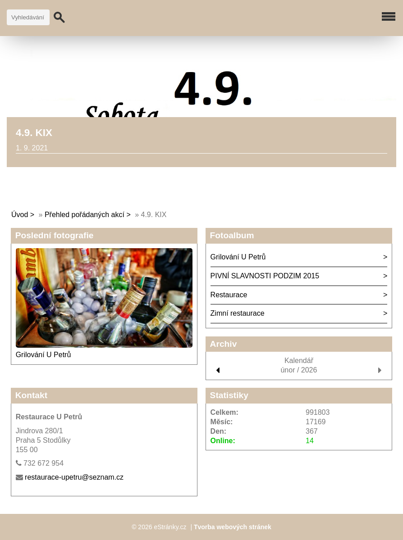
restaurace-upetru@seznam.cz (74, 477)
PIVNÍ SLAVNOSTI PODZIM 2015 (265, 276)
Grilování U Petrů (43, 354)
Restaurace (229, 295)
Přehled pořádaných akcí (84, 214)
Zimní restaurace (238, 313)
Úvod (19, 214)
